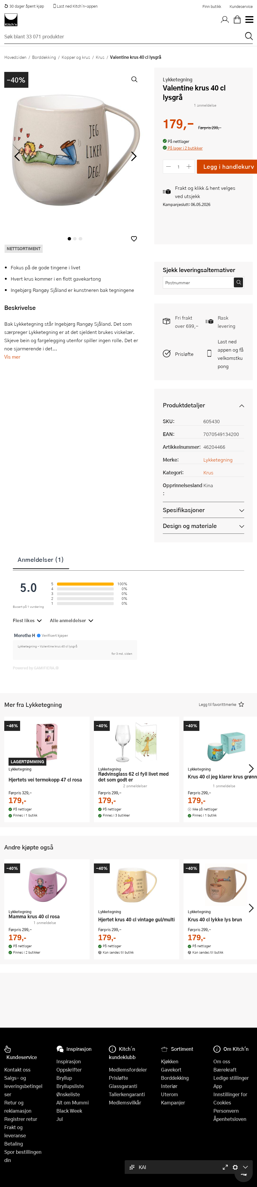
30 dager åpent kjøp (24, 6)
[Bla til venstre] (17, 156)
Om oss (221, 1061)
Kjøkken (169, 1061)
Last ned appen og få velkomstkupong (231, 354)
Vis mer (12, 356)
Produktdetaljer (184, 405)
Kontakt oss (17, 1069)
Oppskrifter (69, 1069)
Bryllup (64, 1077)
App (217, 1086)
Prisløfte (184, 353)
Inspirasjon (68, 1061)
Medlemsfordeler (128, 1069)
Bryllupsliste (70, 1086)
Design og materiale (190, 525)
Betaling (13, 1143)
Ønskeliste (68, 1094)
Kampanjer (173, 1102)
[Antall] (178, 166)
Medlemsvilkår (125, 1102)
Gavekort (171, 1069)
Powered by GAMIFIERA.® (36, 668)
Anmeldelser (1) (41, 559)
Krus (100, 57)
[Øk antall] (189, 166)
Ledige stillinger (231, 1077)
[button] (134, 239)
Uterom (169, 1094)
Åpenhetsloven (229, 1118)
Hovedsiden (15, 57)
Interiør (169, 1086)
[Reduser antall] (168, 166)
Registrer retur (20, 1118)
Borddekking (44, 57)
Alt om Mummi (72, 1102)
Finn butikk (211, 6)
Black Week (69, 1110)
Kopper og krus (76, 57)
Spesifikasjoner (184, 509)
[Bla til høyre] (133, 156)
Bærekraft (225, 1069)
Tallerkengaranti (127, 1094)
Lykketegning (177, 79)
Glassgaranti (123, 1086)
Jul (59, 1118)
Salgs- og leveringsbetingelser (23, 1086)
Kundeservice (241, 6)
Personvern (226, 1110)
